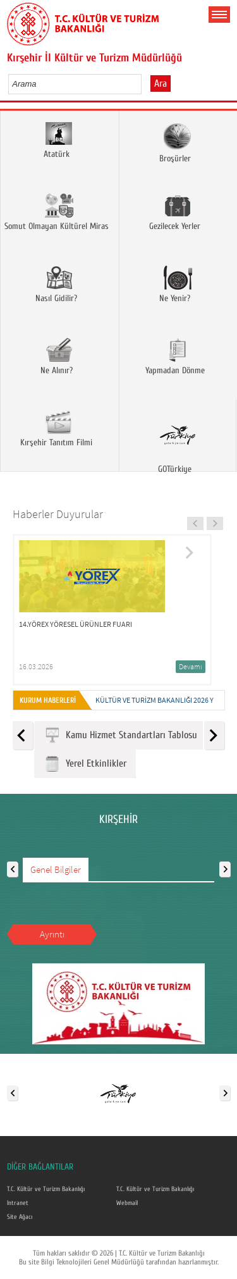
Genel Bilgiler (55, 869)
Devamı (190, 666)
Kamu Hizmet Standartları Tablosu (120, 735)
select (145, 83)
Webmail (127, 1203)
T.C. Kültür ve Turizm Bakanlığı (46, 1189)
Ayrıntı (52, 934)
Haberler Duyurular (58, 514)
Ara (160, 83)
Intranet (17, 1203)
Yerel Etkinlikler (85, 763)
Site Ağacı (19, 1217)
